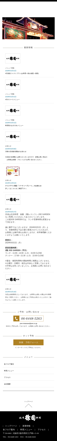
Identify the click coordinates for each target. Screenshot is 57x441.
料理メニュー (9, 371)
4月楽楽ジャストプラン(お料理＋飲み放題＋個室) (22, 73)
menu (52, 10)
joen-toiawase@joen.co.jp (28, 323)
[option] (28, 28)
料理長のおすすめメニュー (14, 125)
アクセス (7, 377)
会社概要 (7, 384)
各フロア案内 (9, 364)
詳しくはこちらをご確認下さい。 (16, 188)
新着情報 (26, 426)
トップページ (28, 401)
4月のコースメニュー (12, 99)
